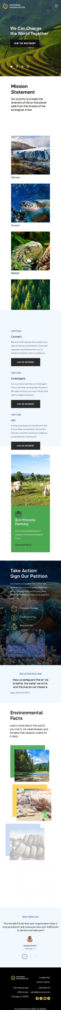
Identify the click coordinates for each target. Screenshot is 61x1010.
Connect (16, 433)
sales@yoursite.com (40, 992)
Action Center (43, 982)
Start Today (16, 427)
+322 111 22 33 (44, 988)
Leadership (44, 977)
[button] (24, 956)
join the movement (25, 43)
